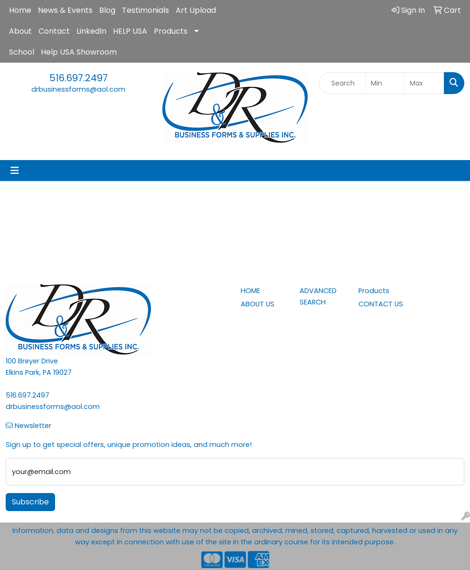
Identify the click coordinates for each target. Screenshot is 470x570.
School (21, 52)
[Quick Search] (342, 83)
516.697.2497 (78, 78)
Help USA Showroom (79, 52)
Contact (54, 31)
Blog (107, 10)
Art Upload (196, 10)
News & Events (65, 10)
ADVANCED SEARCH (318, 296)
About (20, 31)
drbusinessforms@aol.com (78, 89)
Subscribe (30, 501)
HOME (250, 290)
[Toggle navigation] (15, 170)
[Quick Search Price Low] (385, 83)
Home (20, 10)
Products (171, 31)
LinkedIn (91, 31)
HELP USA (130, 31)
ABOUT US (257, 304)
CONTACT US (380, 304)
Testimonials (145, 10)
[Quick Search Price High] (424, 83)
